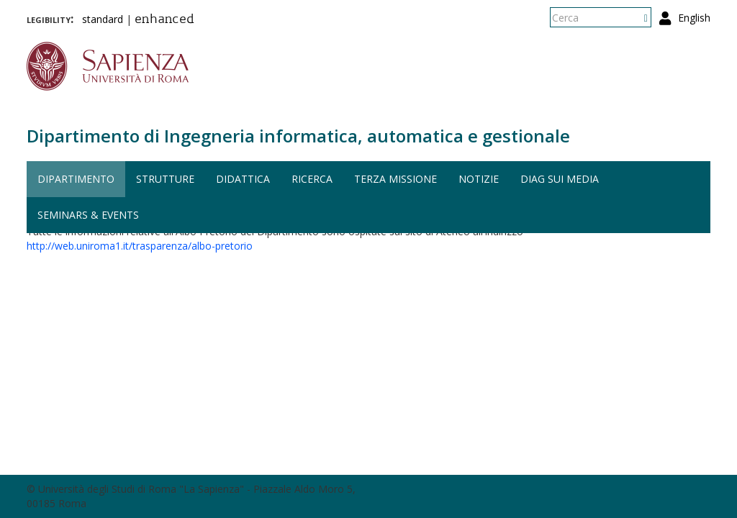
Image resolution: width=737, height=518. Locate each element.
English (694, 17)
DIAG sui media (559, 179)
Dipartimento (75, 179)
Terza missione (395, 179)
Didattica (243, 179)
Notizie (478, 179)
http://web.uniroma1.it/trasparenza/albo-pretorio (140, 246)
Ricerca (312, 179)
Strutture (165, 179)
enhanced (164, 20)
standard (102, 19)
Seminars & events (88, 215)
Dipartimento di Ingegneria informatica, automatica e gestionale (298, 135)
